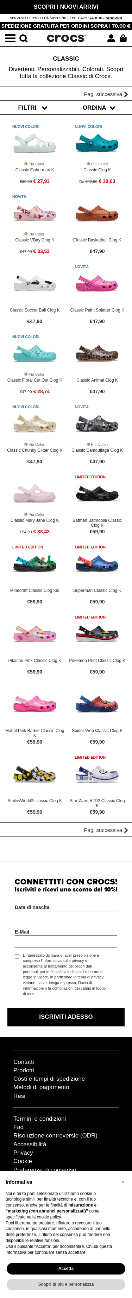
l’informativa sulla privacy (62, 960)
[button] (122, 1182)
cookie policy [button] (49, 1217)
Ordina (99, 107)
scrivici (114, 18)
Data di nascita (32, 907)
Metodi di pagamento (41, 1087)
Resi (19, 1096)
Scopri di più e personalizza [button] (66, 1284)
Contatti (23, 1062)
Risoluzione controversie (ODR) (55, 1135)
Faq (18, 1127)
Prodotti (23, 1070)
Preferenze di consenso (44, 1170)
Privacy (23, 1152)
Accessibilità (29, 1144)
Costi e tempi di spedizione (49, 1078)
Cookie (22, 1161)
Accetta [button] (66, 1268)
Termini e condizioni (39, 1118)
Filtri (33, 107)
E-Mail (22, 932)
